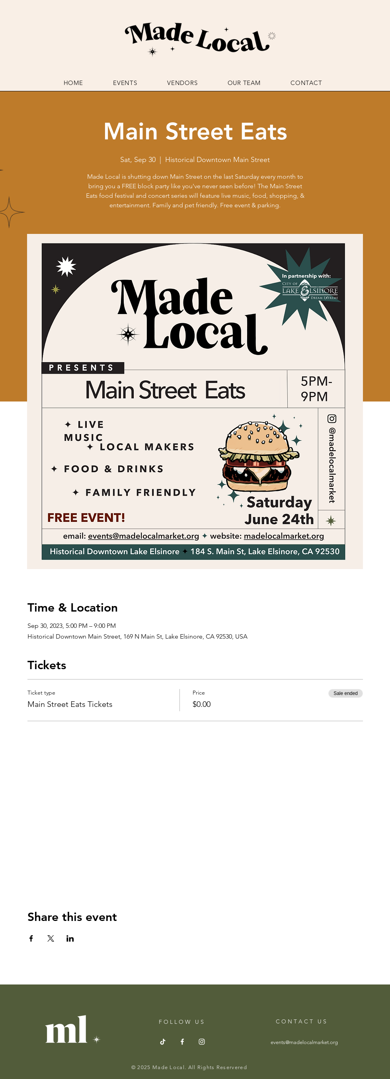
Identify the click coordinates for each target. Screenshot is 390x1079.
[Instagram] (202, 1042)
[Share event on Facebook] (31, 938)
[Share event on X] (51, 938)
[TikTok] (163, 1042)
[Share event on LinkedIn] (70, 938)
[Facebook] (182, 1042)
